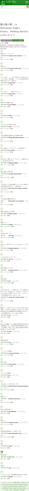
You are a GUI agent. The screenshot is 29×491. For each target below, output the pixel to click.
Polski (10, 488)
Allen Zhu (11, 457)
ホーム (4, 482)
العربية (2, 484)
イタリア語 (6, 59)
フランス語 (6, 128)
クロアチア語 (7, 226)
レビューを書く (18, 40)
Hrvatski (15, 486)
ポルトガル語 (7, 177)
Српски (25, 488)
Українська (16, 490)
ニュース (10, 482)
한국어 (24, 486)
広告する (23, 482)
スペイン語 (6, 84)
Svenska (6, 490)
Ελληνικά (21, 484)
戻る (4, 40)
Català (6, 484)
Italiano (20, 486)
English (26, 484)
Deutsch (16, 484)
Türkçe (10, 490)
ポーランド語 (7, 164)
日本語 (11, 59)
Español (5, 486)
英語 (5, 106)
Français (10, 486)
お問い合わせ (16, 482)
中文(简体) (22, 490)
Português (14, 488)
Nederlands (5, 488)
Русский (20, 488)
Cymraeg (11, 484)
